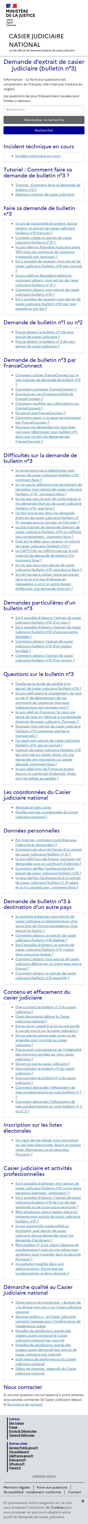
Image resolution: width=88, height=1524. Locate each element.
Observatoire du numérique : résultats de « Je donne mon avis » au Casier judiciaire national (48, 1307)
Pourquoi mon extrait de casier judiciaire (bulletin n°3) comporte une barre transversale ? (47, 731)
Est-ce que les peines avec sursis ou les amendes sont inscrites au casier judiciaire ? (45, 1040)
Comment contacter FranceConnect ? (46, 389)
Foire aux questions (52, 1487)
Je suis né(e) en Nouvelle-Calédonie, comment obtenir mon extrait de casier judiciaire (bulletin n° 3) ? (47, 280)
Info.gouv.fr (17, 1464)
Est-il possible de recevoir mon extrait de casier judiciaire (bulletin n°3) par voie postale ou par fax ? (47, 304)
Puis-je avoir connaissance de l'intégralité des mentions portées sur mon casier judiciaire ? (48, 1054)
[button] (82, 1501)
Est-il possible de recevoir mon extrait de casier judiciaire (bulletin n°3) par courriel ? (48, 266)
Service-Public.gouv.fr (23, 1448)
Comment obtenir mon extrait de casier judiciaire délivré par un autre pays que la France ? (48, 964)
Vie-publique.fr (19, 1452)
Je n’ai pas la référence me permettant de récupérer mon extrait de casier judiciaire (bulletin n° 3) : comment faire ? (48, 489)
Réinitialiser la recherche (44, 120)
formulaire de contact (24, 1404)
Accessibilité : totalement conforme (32, 1492)
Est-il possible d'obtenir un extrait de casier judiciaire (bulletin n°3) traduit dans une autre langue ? (44, 949)
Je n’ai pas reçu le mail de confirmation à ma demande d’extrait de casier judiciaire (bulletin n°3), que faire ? (48, 503)
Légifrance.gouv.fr (21, 1456)
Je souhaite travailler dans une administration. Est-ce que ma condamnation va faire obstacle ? (42, 1268)
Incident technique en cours (38, 156)
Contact (74, 1492)
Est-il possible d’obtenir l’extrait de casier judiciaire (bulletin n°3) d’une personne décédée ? (48, 632)
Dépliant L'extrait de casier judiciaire (44, 194)
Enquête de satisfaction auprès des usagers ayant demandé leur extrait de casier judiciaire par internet (46, 1350)
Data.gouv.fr (17, 1460)
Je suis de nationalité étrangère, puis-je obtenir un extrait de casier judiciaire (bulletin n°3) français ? (46, 228)
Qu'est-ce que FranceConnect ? (40, 413)
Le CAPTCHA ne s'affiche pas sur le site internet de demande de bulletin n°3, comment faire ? (46, 555)
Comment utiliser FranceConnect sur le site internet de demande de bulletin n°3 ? (47, 380)
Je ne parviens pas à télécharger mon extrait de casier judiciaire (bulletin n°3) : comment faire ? (47, 475)
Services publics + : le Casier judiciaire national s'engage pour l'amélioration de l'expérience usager (47, 1321)
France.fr (15, 1468)
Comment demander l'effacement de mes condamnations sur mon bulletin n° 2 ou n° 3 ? (48, 1106)
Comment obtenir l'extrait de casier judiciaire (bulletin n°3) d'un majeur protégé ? (44, 646)
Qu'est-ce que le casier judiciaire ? (42, 1064)
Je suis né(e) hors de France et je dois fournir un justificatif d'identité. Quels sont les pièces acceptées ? (45, 773)
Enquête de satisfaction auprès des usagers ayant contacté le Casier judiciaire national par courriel (43, 1335)
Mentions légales (17, 1487)
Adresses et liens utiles (33, 807)
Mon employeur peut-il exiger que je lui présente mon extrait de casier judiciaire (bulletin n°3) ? (47, 1216)
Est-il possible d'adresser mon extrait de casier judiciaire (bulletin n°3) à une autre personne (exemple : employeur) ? (48, 1188)
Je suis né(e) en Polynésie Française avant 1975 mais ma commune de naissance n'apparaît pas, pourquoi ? (47, 252)
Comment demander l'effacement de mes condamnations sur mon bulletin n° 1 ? (48, 1092)
